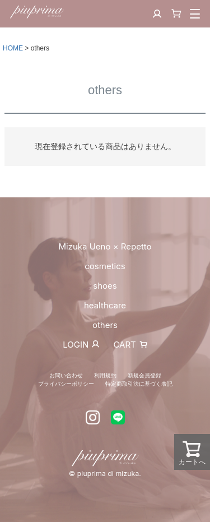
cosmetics (105, 266)
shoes (104, 285)
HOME (13, 48)
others (105, 325)
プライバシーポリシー (66, 383)
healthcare (105, 305)
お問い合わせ (66, 375)
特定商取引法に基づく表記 (138, 383)
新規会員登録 (144, 375)
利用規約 (105, 375)
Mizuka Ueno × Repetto (104, 246)
